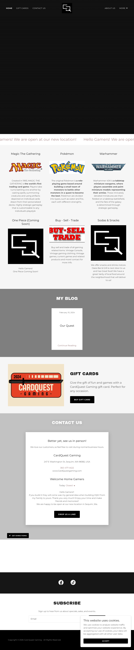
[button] (123, 8)
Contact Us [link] (39, 8)
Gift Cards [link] (22, 8)
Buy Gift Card (82, 400)
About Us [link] (110, 8)
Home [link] (9, 8)
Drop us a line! (67, 493)
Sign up (97, 598)
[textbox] (57, 597)
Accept (105, 641)
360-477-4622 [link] (67, 462)
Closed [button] (69, 479)
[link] (67, 8)
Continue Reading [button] (67, 345)
